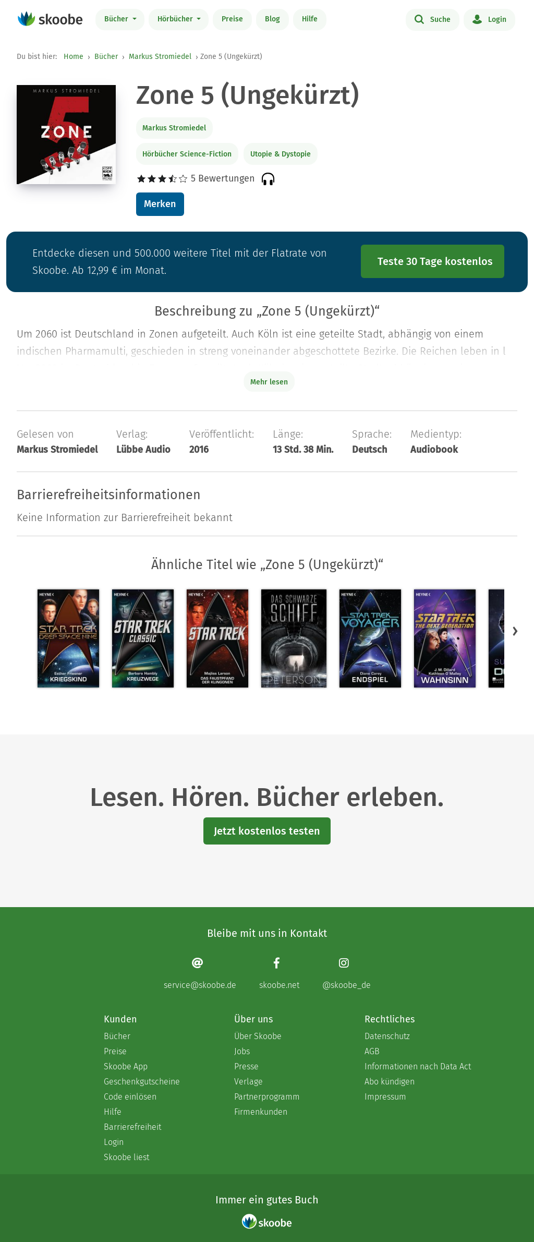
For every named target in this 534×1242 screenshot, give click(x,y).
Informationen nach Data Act (418, 1066)
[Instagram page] (346, 973)
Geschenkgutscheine (142, 1082)
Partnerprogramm (267, 1097)
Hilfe (310, 19)
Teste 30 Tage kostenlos (435, 261)
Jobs (242, 1051)
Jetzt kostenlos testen (267, 831)
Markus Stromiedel (160, 56)
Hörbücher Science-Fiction (187, 154)
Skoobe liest (126, 1157)
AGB (372, 1051)
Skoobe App (126, 1066)
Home (73, 56)
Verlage (248, 1082)
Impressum (385, 1097)
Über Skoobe (258, 1036)
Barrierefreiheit (132, 1127)
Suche (433, 19)
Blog (272, 19)
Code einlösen (130, 1097)
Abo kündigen (390, 1082)
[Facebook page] (279, 973)
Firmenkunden (260, 1112)
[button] (515, 631)
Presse (246, 1066)
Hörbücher (176, 19)
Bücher (117, 19)
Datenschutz (387, 1036)
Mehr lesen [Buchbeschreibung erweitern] (269, 382)
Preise (232, 19)
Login (489, 19)
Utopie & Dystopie (280, 154)
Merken (160, 204)
